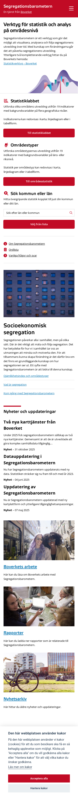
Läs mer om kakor (20, 767)
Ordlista (14, 250)
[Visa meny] (71, 8)
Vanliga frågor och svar (23, 255)
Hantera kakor (39, 788)
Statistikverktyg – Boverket (20, 63)
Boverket (26, 12)
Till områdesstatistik (39, 181)
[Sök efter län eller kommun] (39, 213)
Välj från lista (39, 224)
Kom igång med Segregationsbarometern (29, 393)
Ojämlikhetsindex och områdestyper (26, 376)
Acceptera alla (39, 778)
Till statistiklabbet (39, 133)
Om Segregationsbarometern (27, 244)
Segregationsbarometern (28, 6)
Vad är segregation (15, 384)
